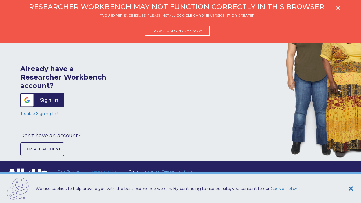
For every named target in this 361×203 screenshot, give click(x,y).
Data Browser (69, 171)
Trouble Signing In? (39, 113)
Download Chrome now (177, 30)
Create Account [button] (44, 149)
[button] (42, 100)
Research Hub (104, 171)
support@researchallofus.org (171, 171)
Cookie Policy (284, 188)
